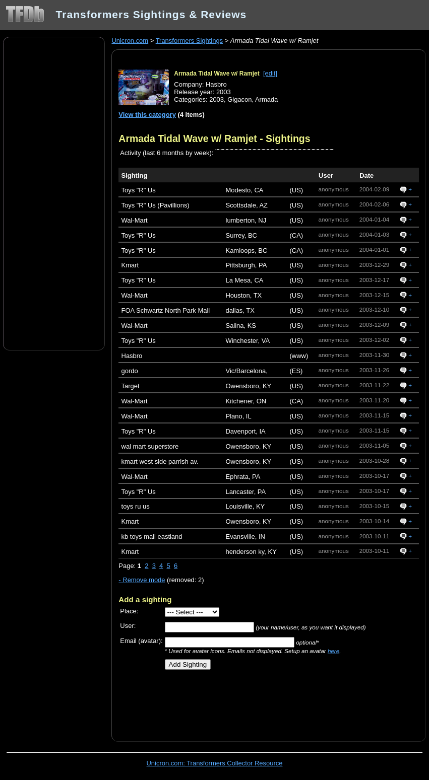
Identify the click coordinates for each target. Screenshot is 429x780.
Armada (266, 99)
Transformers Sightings (189, 40)
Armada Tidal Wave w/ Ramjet (216, 73)
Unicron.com (129, 40)
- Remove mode (141, 580)
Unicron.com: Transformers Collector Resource (215, 763)
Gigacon (239, 99)
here (333, 651)
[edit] (270, 73)
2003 (216, 99)
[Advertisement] (54, 193)
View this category (147, 114)
